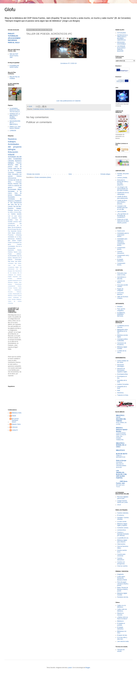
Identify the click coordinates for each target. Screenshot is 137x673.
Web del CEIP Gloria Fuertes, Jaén (14, 55)
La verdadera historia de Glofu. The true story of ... (15, 110)
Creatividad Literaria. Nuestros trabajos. (43, 109)
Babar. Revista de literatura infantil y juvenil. (122, 589)
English (9, 276)
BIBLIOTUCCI (120, 450)
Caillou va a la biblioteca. (121, 606)
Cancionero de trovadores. (121, 343)
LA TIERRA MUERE (15, 214)
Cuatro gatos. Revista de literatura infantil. (122, 578)
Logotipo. (16, 282)
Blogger (87, 667)
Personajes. (18, 259)
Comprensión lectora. (121, 248)
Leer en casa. (12, 216)
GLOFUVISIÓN (12, 255)
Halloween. (18, 195)
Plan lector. (11, 261)
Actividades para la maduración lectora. (123, 234)
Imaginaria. (120, 574)
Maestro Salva (16, 424)
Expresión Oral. (17, 276)
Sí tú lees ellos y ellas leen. (122, 638)
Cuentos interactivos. (120, 559)
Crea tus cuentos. (122, 566)
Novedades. (11, 197)
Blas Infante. (18, 263)
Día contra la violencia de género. (15, 185)
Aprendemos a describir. (121, 277)
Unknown (15, 427)
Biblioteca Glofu (16, 413)
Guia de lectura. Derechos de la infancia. (15, 257)
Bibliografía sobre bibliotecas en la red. (122, 331)
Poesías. (10, 210)
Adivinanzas (11, 238)
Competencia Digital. (13, 267)
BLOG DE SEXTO (121, 454)
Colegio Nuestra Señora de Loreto (122, 501)
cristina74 (15, 430)
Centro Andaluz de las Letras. (122, 361)
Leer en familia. (121, 211)
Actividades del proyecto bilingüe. (15, 147)
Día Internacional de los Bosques (15, 269)
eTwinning (10, 303)
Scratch (15, 295)
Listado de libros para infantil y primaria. (122, 202)
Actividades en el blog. (15, 236)
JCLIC (119, 505)
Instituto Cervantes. (123, 384)
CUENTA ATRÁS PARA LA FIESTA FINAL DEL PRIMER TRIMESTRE (121, 436)
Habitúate (19, 278)
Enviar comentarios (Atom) (43, 177)
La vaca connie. (122, 521)
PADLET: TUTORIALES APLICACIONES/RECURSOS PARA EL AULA (14, 38)
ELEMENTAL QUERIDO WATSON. (121, 314)
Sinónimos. (120, 393)
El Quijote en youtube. (121, 624)
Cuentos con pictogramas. (121, 562)
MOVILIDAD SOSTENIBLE (121, 43)
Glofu (10, 9)
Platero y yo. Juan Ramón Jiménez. (15, 127)
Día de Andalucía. (17, 227)
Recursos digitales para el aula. (122, 497)
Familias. (10, 278)
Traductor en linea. (123, 395)
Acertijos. (10, 219)
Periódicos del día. (122, 597)
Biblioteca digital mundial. (122, 347)
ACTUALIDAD (121, 33)
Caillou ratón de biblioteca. (122, 610)
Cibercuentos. (121, 544)
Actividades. (11, 263)
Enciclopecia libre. (122, 374)
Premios (10, 288)
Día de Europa (12, 229)
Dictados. (120, 306)
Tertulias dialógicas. (17, 299)
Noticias (10, 284)
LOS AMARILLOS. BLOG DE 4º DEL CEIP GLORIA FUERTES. (121, 474)
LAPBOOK (13, 130)
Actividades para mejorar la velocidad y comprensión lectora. (122, 242)
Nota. (20, 282)
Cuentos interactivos (120, 252)
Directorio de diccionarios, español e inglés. (122, 370)
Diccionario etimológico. (120, 365)
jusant (70, 667)
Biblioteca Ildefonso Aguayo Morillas (121, 429)
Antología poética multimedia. (122, 339)
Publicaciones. (18, 289)
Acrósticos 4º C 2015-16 (68, 63)
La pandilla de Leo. (123, 538)
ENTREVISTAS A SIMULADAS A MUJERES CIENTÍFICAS (122, 37)
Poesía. (20, 286)
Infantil (14, 416)
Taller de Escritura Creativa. (122, 297)
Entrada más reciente (33, 174)
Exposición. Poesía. (15, 250)
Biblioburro (120, 621)
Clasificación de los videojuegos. (123, 193)
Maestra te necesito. (120, 614)
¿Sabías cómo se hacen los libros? (122, 618)
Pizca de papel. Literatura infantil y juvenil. (122, 583)
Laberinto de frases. (121, 281)
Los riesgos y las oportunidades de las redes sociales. (122, 188)
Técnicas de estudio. (121, 650)
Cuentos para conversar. (121, 555)
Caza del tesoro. (15, 265)
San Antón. (18, 261)
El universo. (18, 274)
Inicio (70, 174)
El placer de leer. (122, 635)
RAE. (118, 390)
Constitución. (11, 223)
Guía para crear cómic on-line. (122, 273)
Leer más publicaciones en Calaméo (68, 101)
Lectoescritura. (121, 530)
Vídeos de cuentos (15, 301)
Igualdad (10, 280)
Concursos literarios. (120, 293)
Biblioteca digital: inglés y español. (122, 524)
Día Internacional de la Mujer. (15, 225)
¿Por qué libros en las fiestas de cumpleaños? (122, 215)
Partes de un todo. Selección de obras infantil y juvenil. (123, 221)
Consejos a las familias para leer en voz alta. (122, 207)
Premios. (16, 183)
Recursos (10, 291)
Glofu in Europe (121, 460)
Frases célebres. (15, 254)
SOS (20, 218)
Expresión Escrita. (16, 231)
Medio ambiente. (17, 233)
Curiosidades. (11, 246)
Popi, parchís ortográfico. (121, 309)
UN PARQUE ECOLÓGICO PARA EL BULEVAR (121, 48)
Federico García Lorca (15, 252)
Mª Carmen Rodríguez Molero (15, 420)
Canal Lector (121, 231)
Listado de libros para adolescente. (122, 197)
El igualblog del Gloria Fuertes (14, 66)
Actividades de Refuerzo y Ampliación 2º (15, 201)
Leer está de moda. (123, 641)
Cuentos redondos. (123, 513)
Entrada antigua (105, 174)
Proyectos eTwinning (15, 235)
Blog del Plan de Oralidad (14, 77)
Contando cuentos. (123, 528)
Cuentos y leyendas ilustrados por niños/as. (123, 534)
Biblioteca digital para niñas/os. (122, 541)
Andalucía (19, 238)
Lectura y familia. (122, 177)
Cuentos (19, 244)
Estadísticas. (18, 170)
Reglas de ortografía (120, 289)
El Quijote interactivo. (120, 260)
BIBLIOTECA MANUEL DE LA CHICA (121, 445)
